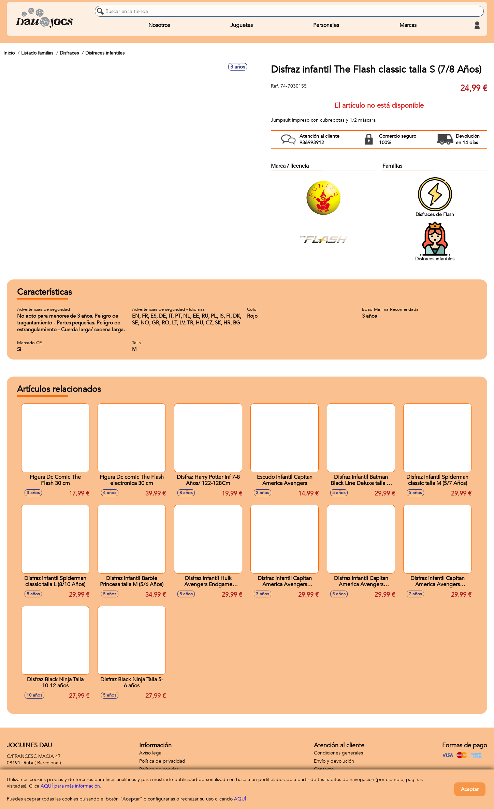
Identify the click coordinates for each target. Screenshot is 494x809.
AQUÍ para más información (70, 786)
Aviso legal (150, 753)
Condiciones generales (338, 753)
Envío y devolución (334, 761)
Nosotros (159, 25)
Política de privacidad (162, 761)
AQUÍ (240, 799)
